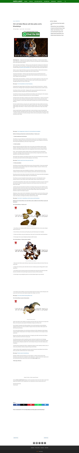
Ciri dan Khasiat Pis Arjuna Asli (57, 31)
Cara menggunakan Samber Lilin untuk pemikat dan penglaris (28, 131)
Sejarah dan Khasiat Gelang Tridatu (58, 28)
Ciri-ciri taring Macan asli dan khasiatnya (25, 83)
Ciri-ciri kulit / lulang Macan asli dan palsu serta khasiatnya (28, 198)
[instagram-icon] (45, 443)
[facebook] (16, 405)
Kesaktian (60, 1)
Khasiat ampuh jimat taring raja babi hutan (25, 160)
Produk (25, 1)
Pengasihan (53, 1)
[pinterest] (30, 405)
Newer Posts (16, 437)
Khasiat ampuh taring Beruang (23, 353)
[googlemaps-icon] (39, 443)
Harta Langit (17, 1)
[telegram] (45, 405)
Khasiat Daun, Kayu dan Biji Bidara (57, 26)
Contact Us (42, 447)
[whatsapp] (38, 405)
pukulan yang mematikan (25, 67)
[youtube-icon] (37, 443)
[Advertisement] (39, 11)
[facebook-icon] (34, 443)
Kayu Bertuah (46, 1)
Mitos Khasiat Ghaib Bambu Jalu (57, 33)
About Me (46, 447)
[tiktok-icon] (42, 443)
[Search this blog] (65, 1)
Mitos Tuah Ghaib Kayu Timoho (57, 29)
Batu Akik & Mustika (38, 1)
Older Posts (46, 437)
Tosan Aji (31, 1)
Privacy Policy (37, 447)
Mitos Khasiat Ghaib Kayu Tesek (57, 35)
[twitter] (23, 405)
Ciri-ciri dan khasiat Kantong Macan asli (24, 295)
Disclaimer (32, 447)
